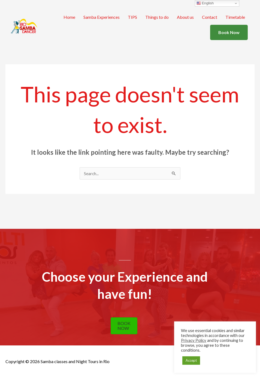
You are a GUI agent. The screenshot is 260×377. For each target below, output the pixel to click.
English (205, 3)
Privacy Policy (193, 340)
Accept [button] (191, 360)
